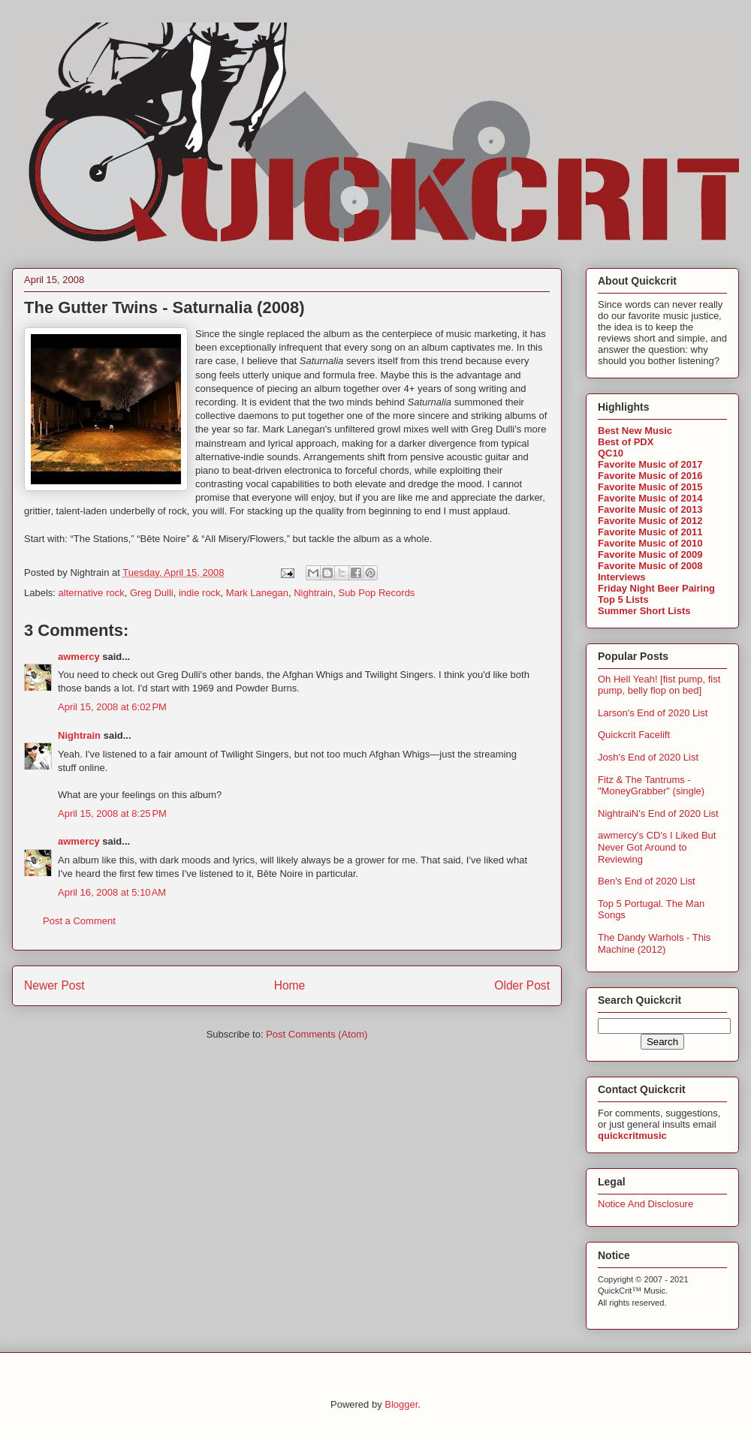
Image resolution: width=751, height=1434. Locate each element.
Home (290, 985)
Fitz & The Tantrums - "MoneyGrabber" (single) (651, 785)
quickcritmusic (632, 1135)
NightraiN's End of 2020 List (658, 813)
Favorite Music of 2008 (650, 565)
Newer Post (54, 985)
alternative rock (92, 592)
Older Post (522, 985)
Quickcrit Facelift (634, 734)
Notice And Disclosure (645, 1204)
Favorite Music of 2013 (650, 509)
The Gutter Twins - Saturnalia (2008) (164, 307)
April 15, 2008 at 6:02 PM (112, 706)
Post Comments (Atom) (316, 1034)
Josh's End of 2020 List (648, 757)
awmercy (79, 656)
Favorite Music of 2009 (650, 554)
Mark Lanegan (257, 592)
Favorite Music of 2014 (650, 498)
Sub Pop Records (376, 592)
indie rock (200, 592)
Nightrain (313, 592)
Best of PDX (625, 441)
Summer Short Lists (644, 610)
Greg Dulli (151, 592)
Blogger (401, 1404)
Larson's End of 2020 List (652, 713)
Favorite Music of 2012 (650, 520)
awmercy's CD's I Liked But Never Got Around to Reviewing (657, 847)
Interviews (622, 577)
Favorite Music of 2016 (650, 475)
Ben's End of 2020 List (646, 881)
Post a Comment (79, 920)
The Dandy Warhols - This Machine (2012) (654, 943)
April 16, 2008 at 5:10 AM (112, 892)
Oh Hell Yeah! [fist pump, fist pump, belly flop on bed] (659, 685)
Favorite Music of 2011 (650, 532)
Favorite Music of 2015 (650, 487)
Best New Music (635, 430)
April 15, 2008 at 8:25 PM (112, 813)
